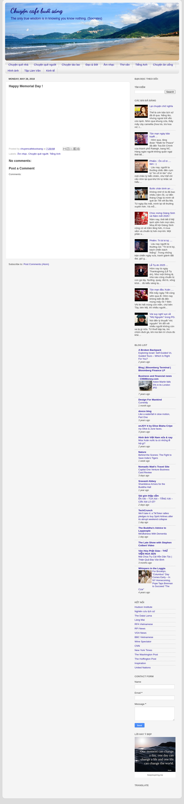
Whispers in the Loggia (152, 568)
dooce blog (145, 411)
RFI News (140, 628)
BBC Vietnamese (144, 637)
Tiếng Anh (141, 64)
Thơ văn (125, 64)
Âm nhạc (109, 64)
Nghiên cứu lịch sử (145, 611)
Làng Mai (140, 619)
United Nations (143, 667)
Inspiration (140, 663)
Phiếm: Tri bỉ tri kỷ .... (161, 240)
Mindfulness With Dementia (152, 533)
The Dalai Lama (143, 615)
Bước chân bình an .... (161, 188)
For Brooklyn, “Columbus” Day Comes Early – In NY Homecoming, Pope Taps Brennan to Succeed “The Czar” (155, 580)
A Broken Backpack (149, 350)
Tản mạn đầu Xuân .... (162, 289)
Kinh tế (50, 70)
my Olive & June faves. (150, 428)
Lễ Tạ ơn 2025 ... (159, 265)
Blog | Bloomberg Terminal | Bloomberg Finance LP (154, 369)
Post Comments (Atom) (36, 264)
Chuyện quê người (45, 64)
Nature (142, 452)
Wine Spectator (143, 641)
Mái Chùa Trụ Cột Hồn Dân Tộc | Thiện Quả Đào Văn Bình (155, 558)
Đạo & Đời (92, 64)
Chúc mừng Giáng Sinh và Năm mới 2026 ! (162, 214)
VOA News (140, 632)
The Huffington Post (145, 659)
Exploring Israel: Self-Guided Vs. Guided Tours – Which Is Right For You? (155, 356)
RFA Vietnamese (144, 624)
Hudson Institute (143, 607)
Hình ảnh (13, 70)
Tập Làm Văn (32, 70)
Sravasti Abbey (147, 481)
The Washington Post (146, 654)
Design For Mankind (150, 399)
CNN (137, 646)
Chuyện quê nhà (18, 64)
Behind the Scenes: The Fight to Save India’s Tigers (155, 456)
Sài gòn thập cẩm (148, 495)
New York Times (143, 650)
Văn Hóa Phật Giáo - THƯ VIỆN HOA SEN (153, 552)
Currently (143, 402)
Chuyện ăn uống (163, 64)
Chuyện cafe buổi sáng (37, 10)
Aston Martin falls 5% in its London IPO (162, 384)
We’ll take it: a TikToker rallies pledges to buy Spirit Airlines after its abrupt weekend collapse (155, 516)
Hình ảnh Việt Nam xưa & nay (155, 437)
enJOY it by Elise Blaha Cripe (155, 425)
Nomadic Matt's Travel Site (153, 466)
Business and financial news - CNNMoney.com (155, 377)
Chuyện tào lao (71, 64)
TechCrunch (145, 510)
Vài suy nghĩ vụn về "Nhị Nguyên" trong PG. (162, 315)
